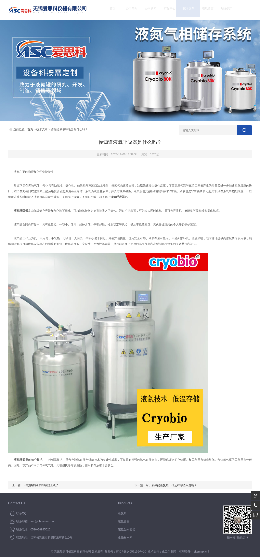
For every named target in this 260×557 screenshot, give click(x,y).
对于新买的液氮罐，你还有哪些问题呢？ (171, 485)
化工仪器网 (169, 551)
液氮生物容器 (126, 529)
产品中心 (166, 10)
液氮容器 (123, 521)
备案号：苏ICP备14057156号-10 (125, 551)
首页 (109, 10)
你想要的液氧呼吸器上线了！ (42, 485)
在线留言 (204, 10)
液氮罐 (122, 513)
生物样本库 (125, 537)
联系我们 (223, 10)
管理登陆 (185, 551)
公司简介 (128, 10)
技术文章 (185, 10)
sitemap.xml (201, 551)
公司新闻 (147, 10)
